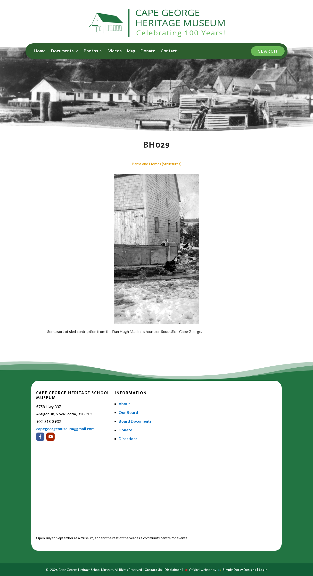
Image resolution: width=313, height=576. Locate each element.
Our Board (128, 412)
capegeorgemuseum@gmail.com (65, 428)
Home (40, 51)
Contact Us (153, 570)
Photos (91, 51)
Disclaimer (173, 570)
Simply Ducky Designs (239, 570)
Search (267, 51)
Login (263, 570)
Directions (128, 438)
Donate (147, 51)
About (124, 403)
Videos (115, 51)
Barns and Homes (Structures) (156, 163)
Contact (169, 51)
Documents (62, 51)
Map (131, 51)
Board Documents (135, 421)
